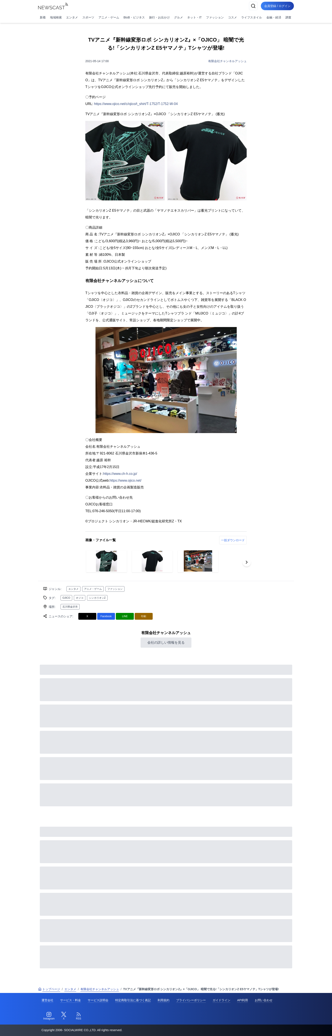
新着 (43, 17)
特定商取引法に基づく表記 (133, 1000)
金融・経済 (273, 17)
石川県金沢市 (70, 606)
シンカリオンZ (97, 597)
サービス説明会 (98, 1000)
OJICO (66, 597)
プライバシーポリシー (191, 1000)
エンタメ (72, 17)
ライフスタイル (251, 17)
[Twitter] (63, 1016)
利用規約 (163, 1000)
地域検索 (56, 17)
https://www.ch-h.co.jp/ (120, 473)
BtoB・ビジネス (134, 17)
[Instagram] (49, 1016)
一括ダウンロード (233, 540)
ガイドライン (221, 1000)
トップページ (49, 989)
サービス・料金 (70, 1000)
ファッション (215, 17)
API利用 (242, 1000)
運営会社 (47, 1000)
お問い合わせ (264, 1000)
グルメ (178, 17)
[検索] (253, 6)
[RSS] (78, 1016)
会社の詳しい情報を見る (166, 642)
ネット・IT (194, 17)
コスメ (232, 17)
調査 (288, 17)
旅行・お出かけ (159, 17)
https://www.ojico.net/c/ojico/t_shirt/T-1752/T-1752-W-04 (136, 104)
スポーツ (88, 17)
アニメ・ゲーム (108, 17)
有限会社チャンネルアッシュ (227, 61)
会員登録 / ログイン (277, 6)
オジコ (79, 597)
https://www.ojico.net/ (125, 480)
